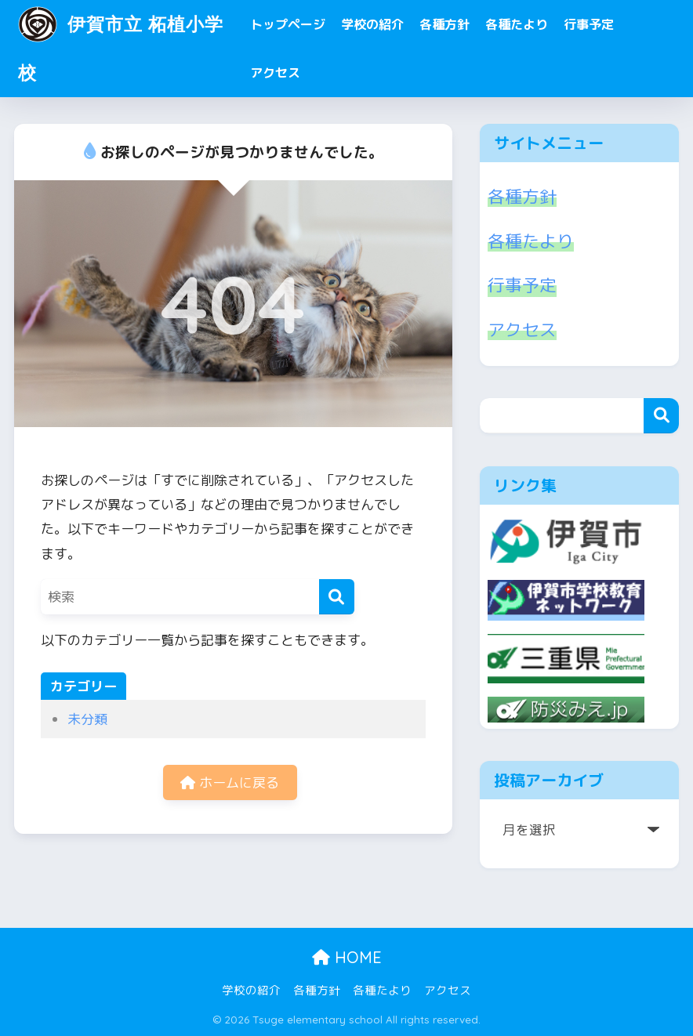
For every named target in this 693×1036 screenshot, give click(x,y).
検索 (661, 415)
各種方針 (444, 24)
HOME (347, 957)
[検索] (336, 596)
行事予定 (589, 24)
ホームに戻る (229, 782)
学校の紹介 (372, 24)
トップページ (287, 24)
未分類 (87, 719)
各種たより (516, 24)
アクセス (275, 73)
